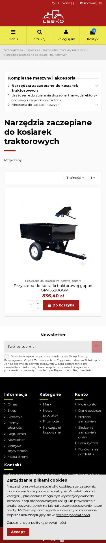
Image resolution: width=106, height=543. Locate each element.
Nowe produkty (50, 412)
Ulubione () (63, 3)
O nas (12, 404)
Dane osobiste (89, 410)
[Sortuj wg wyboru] (75, 177)
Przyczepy (13, 160)
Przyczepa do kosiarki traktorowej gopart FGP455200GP (53, 287)
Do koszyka (60, 305)
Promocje (51, 421)
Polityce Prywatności (56, 370)
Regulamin (17, 434)
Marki (47, 404)
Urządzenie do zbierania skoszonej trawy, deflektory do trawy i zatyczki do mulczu (54, 97)
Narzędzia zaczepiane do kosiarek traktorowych (45, 88)
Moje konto (87, 404)
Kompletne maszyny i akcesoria (41, 78)
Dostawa (15, 417)
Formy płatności (15, 425)
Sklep (12, 410)
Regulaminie (82, 370)
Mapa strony (18, 456)
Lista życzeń (88, 443)
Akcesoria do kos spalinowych (36, 104)
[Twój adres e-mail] (48, 347)
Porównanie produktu (88, 451)
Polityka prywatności (18, 448)
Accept (18, 532)
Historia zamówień (87, 419)
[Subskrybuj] (97, 347)
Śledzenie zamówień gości (87, 432)
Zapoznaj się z (36, 522)
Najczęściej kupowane (52, 429)
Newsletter (16, 439)
